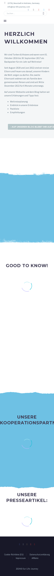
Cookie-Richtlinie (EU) (13, 554)
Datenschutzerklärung (40, 554)
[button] (43, 13)
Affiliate (35, 558)
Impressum (21, 558)
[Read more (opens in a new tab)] (17, 7)
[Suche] (25, 13)
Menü (5, 21)
